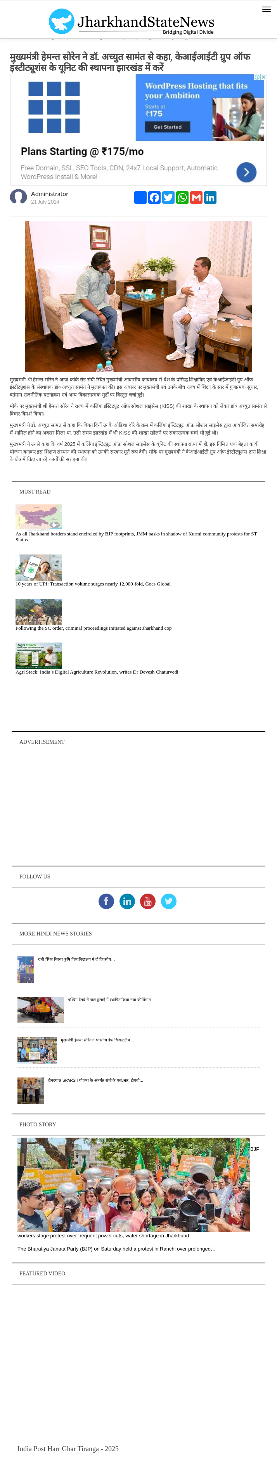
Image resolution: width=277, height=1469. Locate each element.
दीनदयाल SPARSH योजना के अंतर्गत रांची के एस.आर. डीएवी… (95, 1080)
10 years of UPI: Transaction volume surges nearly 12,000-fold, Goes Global (93, 584)
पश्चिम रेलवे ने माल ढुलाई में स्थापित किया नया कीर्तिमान (109, 1000)
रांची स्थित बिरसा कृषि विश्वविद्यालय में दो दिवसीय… (76, 959)
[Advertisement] (138, 809)
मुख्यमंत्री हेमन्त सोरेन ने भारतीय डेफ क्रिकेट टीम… (97, 1040)
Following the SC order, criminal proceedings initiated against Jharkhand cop (93, 628)
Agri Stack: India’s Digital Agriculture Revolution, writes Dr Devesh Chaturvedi (97, 672)
